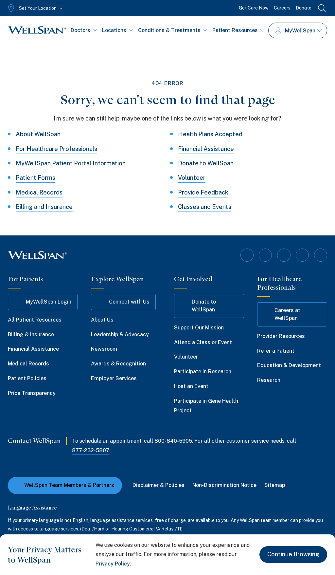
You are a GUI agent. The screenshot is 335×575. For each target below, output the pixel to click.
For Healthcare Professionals (56, 148)
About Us (102, 320)
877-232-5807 (90, 450)
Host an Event (191, 386)
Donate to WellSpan (206, 163)
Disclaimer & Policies (158, 485)
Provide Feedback (203, 192)
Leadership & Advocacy (120, 334)
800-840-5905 (173, 441)
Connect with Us (123, 302)
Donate (303, 7)
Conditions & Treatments (172, 30)
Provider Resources (281, 336)
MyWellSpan (298, 31)
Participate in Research (202, 371)
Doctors (84, 30)
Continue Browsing (293, 554)
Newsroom (104, 349)
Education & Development (289, 365)
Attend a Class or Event (203, 342)
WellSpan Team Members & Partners (65, 485)
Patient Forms (35, 177)
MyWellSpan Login (42, 302)
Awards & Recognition (118, 364)
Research (268, 380)
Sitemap (274, 485)
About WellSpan (38, 134)
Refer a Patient (275, 350)
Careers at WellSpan (281, 314)
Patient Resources (238, 30)
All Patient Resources (35, 320)
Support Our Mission (199, 328)
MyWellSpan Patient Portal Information (71, 163)
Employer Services (114, 378)
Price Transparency (32, 393)
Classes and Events (204, 206)
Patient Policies (27, 378)
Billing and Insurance (44, 206)
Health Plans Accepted (210, 134)
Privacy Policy (113, 564)
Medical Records (39, 192)
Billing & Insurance (31, 334)
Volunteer (191, 177)
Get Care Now (254, 7)
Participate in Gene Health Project (206, 406)
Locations (117, 30)
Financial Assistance (206, 148)
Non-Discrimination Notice (224, 485)
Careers (282, 7)
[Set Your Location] (34, 8)
